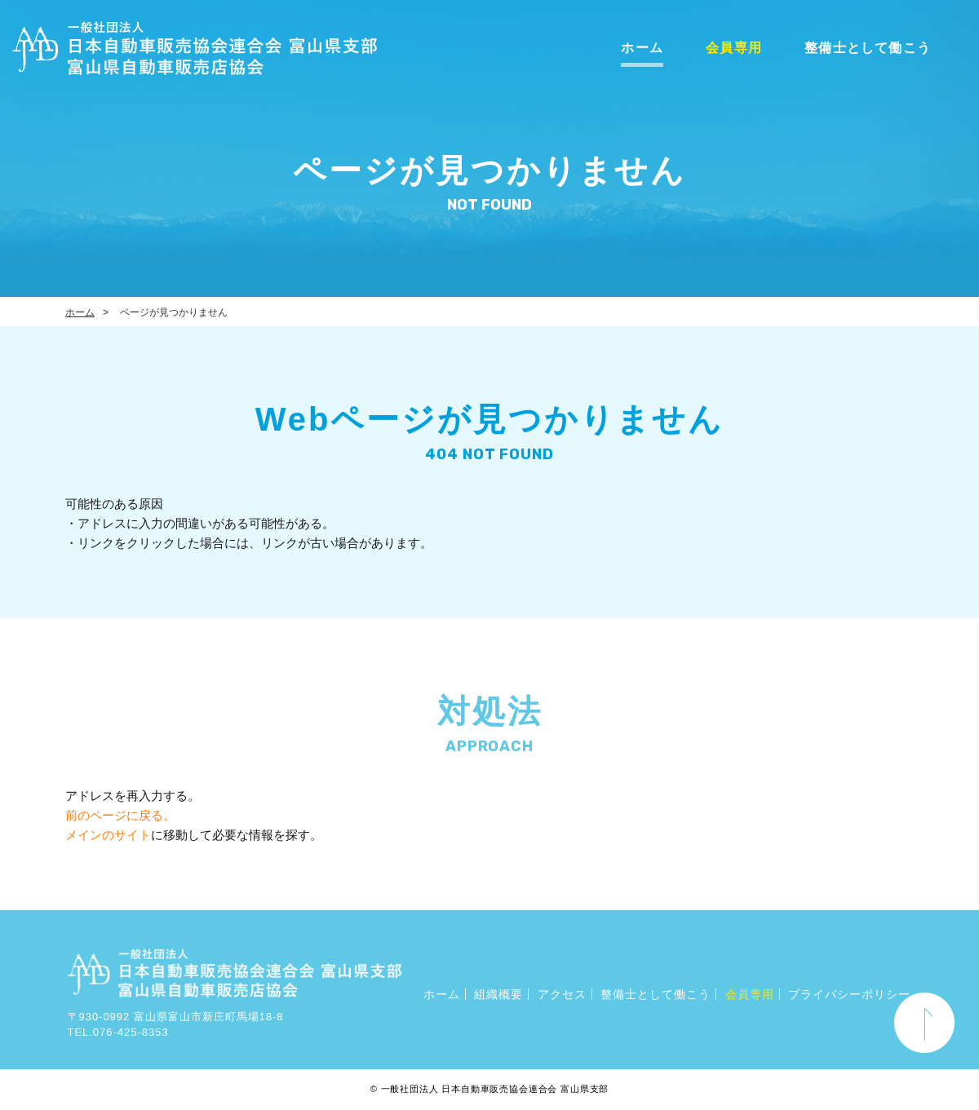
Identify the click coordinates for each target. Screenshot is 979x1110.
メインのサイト (108, 835)
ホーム (642, 48)
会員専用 (734, 48)
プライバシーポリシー (849, 994)
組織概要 (498, 994)
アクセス (562, 994)
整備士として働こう (867, 48)
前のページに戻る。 (120, 815)
